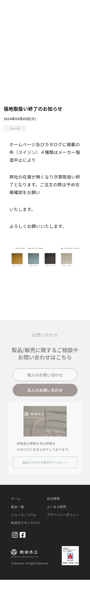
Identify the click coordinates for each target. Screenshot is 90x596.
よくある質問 (56, 506)
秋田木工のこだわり (25, 522)
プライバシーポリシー (63, 514)
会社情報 (53, 498)
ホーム (9, 30)
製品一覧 (17, 506)
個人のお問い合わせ (45, 376)
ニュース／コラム (24, 514)
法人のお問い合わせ (45, 391)
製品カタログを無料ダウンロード (45, 463)
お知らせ (27, 30)
